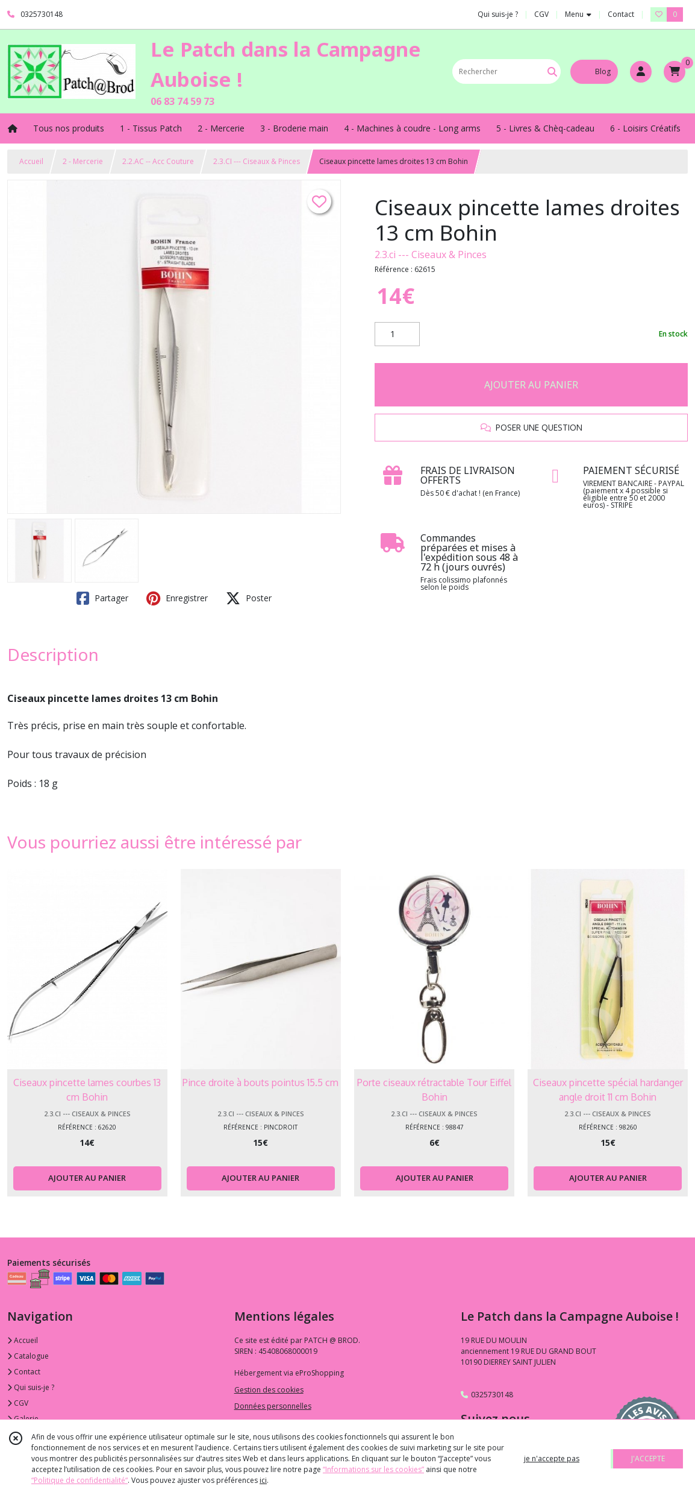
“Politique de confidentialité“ (79, 1480)
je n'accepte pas (551, 1458)
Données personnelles (272, 1406)
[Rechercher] (552, 71)
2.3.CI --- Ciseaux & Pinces (256, 161)
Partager (102, 598)
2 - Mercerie (83, 161)
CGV (17, 1403)
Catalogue (28, 1356)
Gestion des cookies (269, 1390)
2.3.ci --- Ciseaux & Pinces (431, 254)
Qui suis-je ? (30, 1387)
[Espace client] (641, 71)
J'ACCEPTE (648, 1458)
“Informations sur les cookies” (373, 1469)
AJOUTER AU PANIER (531, 384)
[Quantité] (397, 334)
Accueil (31, 161)
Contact (621, 14)
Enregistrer (177, 598)
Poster (249, 598)
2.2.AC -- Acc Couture (158, 161)
